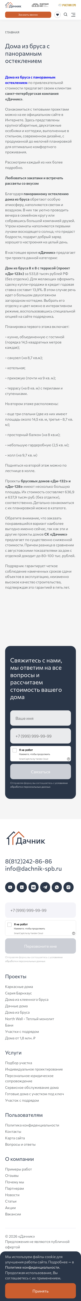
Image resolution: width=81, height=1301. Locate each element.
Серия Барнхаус (18, 992)
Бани (9, 1025)
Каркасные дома (19, 986)
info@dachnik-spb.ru (33, 868)
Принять (40, 1291)
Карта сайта (15, 1137)
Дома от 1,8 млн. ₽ (20, 1037)
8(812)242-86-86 (28, 861)
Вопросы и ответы (20, 1144)
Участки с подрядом (22, 1031)
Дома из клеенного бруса (26, 999)
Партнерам (14, 1188)
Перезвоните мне (40, 946)
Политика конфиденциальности (32, 1125)
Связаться (40, 772)
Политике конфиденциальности (32, 1267)
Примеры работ (18, 1169)
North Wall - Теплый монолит (29, 1018)
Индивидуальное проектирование (34, 1069)
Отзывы (12, 1175)
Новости (12, 1194)
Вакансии (13, 1213)
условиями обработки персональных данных (39, 784)
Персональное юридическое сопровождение (29, 1078)
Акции (10, 1207)
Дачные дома (16, 1005)
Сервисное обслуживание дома (32, 1087)
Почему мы (14, 1181)
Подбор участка (18, 1062)
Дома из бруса (17, 1012)
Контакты (13, 1131)
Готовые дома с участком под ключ (34, 1093)
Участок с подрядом (22, 1100)
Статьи (11, 1201)
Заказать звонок (28, 14)
